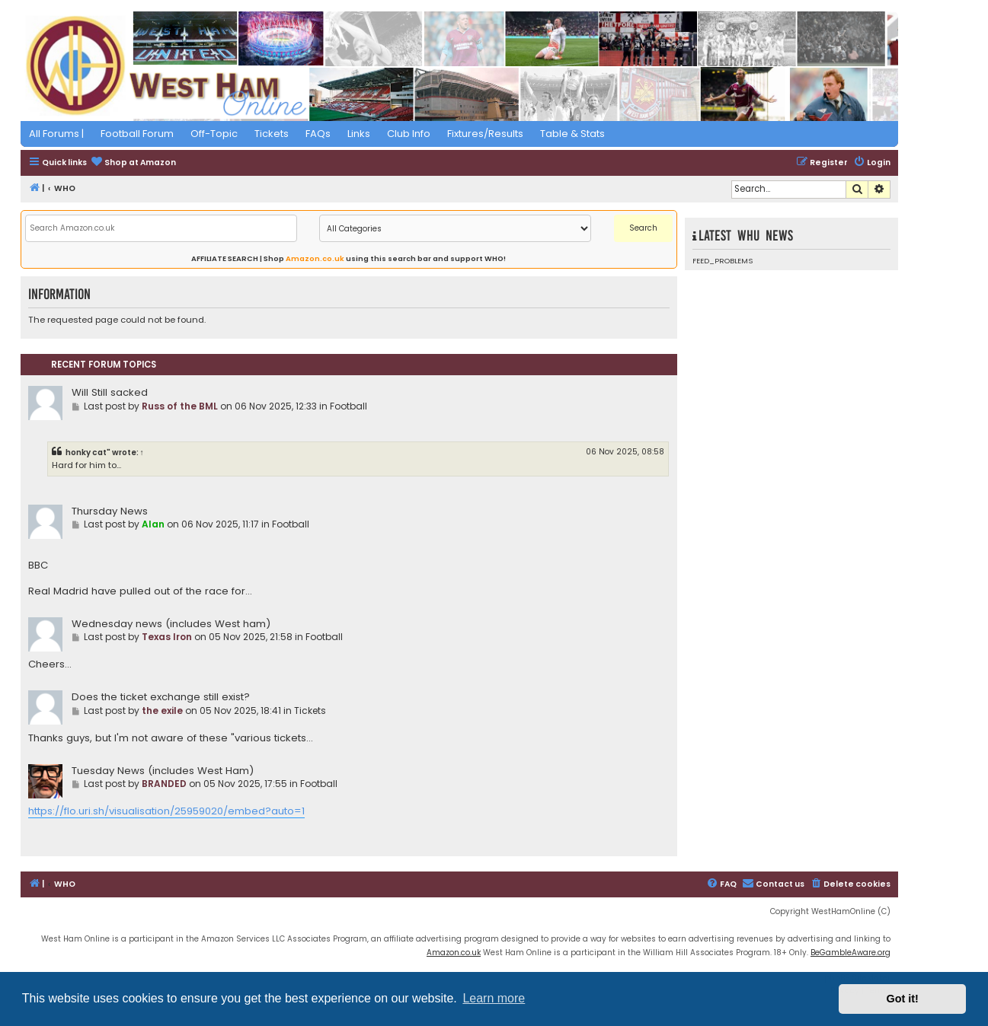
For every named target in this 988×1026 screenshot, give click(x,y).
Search (643, 228)
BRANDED (164, 783)
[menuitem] (133, 163)
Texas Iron (167, 636)
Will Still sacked (110, 392)
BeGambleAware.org (850, 952)
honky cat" (88, 452)
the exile (162, 710)
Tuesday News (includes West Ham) (163, 770)
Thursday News (110, 511)
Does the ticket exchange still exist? (161, 696)
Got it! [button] (903, 999)
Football (348, 406)
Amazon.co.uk (315, 258)
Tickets (310, 710)
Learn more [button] (493, 998)
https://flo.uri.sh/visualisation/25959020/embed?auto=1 (166, 811)
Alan (153, 524)
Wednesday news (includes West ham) (171, 623)
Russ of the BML (180, 406)
